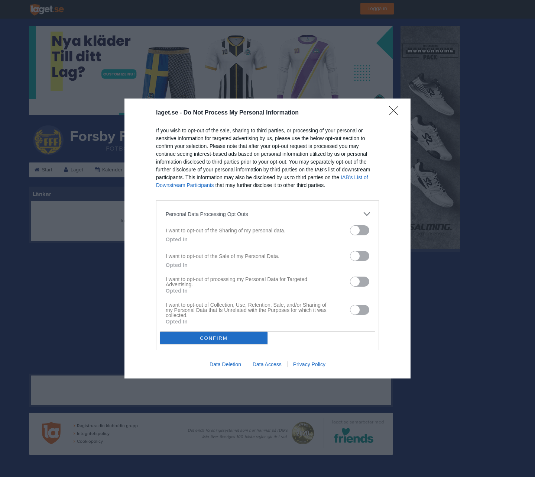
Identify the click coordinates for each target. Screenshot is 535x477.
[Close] (396, 113)
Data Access (267, 364)
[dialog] (267, 238)
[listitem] (267, 214)
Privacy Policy (309, 364)
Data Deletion (225, 364)
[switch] (359, 230)
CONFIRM (214, 338)
